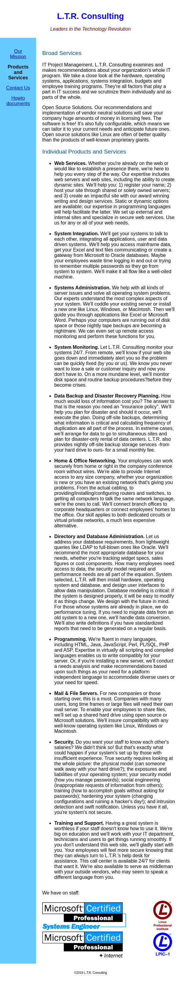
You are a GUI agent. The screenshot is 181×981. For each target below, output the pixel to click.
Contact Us (18, 87)
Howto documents (18, 101)
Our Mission (18, 54)
